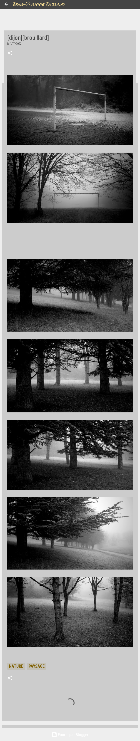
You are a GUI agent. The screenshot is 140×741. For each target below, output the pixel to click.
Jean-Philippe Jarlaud (39, 4)
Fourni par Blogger (70, 735)
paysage (37, 666)
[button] (10, 53)
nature (16, 666)
